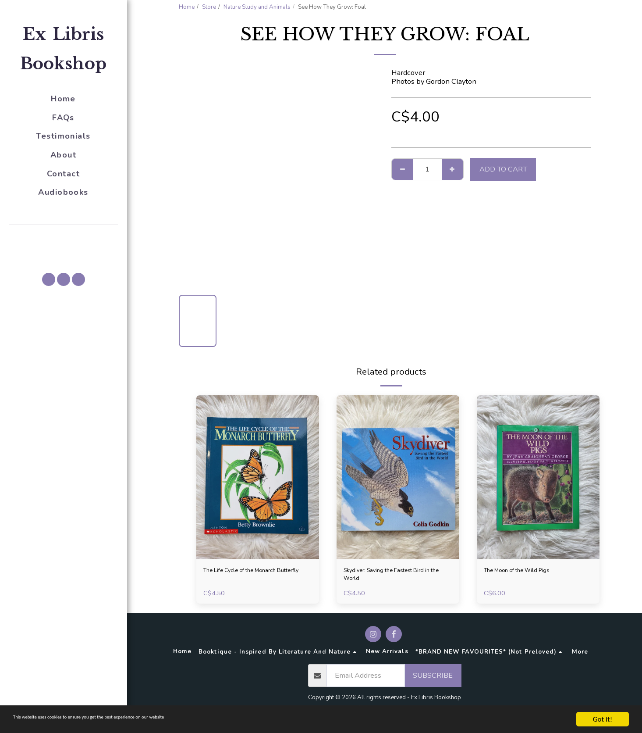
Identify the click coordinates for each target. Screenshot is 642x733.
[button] (63, 237)
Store (209, 7)
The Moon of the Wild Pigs (527, 571)
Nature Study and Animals (257, 7)
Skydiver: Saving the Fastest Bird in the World (397, 576)
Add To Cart (503, 169)
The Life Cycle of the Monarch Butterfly (252, 576)
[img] (257, 477)
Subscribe (433, 681)
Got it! (602, 719)
